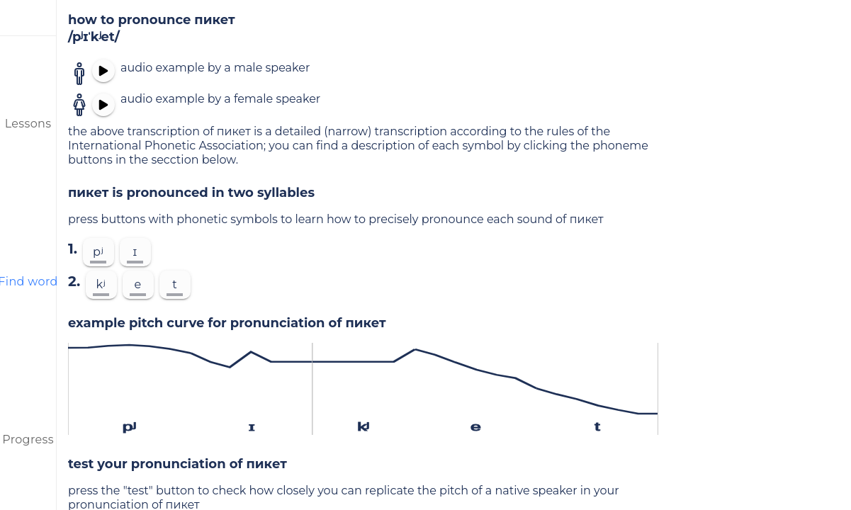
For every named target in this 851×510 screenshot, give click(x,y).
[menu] (28, 18)
